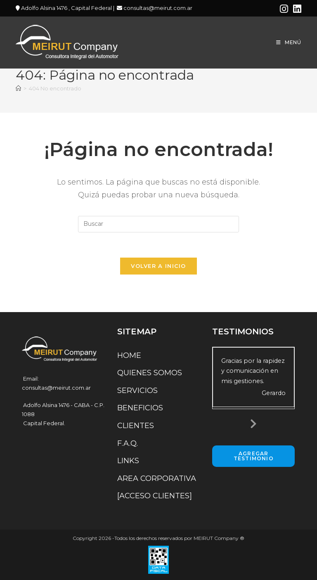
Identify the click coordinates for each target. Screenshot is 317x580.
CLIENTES (135, 425)
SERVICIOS (137, 390)
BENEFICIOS (140, 407)
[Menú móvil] (288, 42)
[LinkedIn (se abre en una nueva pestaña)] (296, 9)
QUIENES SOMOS (149, 372)
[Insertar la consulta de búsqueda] (158, 224)
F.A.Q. (127, 443)
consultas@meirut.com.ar (157, 8)
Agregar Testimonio (254, 456)
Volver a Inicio (158, 266)
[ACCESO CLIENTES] (154, 495)
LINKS (128, 460)
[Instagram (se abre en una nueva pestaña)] (284, 9)
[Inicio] (18, 88)
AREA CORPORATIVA (156, 478)
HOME (129, 355)
